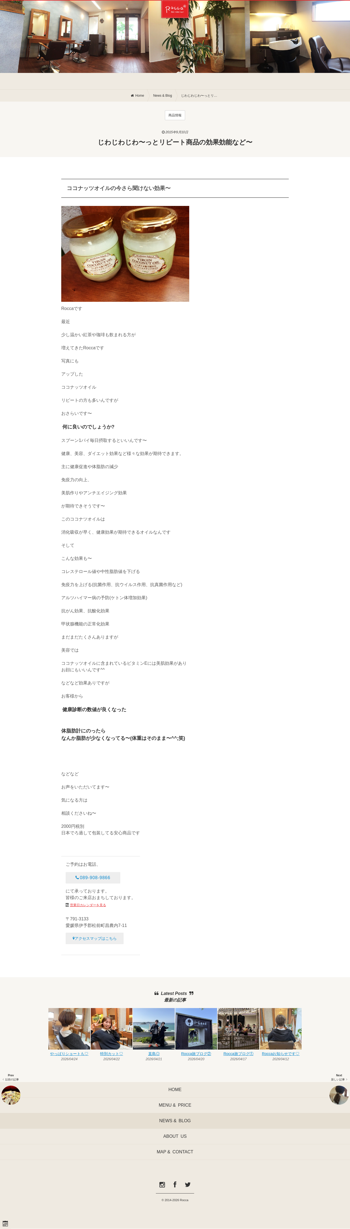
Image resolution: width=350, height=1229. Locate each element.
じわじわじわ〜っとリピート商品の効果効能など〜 (200, 96)
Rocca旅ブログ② (196, 1054)
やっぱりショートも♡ (69, 1054)
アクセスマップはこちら (95, 938)
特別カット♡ (111, 1054)
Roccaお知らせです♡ (281, 1054)
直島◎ (154, 1054)
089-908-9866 (92, 877)
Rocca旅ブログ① (238, 1054)
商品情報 (175, 115)
